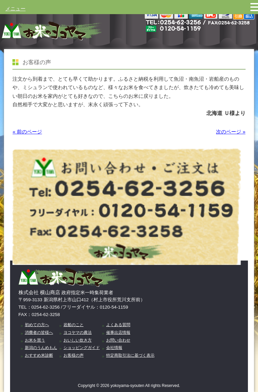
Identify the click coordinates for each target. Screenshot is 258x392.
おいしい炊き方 (77, 340)
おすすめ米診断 (39, 355)
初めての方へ (37, 324)
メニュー (15, 8)
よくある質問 (118, 324)
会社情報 (114, 347)
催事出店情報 (118, 332)
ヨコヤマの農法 (77, 332)
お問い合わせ (118, 340)
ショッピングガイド (81, 347)
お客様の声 (73, 355)
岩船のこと (73, 324)
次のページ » (231, 131)
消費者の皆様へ (39, 332)
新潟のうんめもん (41, 347)
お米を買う (35, 340)
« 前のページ (27, 131)
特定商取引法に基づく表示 (130, 355)
